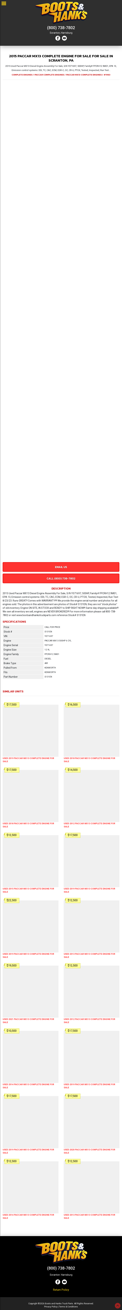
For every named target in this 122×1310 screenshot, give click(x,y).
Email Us (61, 567)
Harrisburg (66, 32)
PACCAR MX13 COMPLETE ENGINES (84, 74)
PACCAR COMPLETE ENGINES (49, 74)
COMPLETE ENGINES (22, 74)
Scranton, (55, 32)
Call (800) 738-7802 (61, 578)
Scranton (55, 1274)
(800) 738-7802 (61, 28)
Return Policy (61, 1289)
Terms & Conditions (68, 1306)
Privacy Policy (50, 1306)
